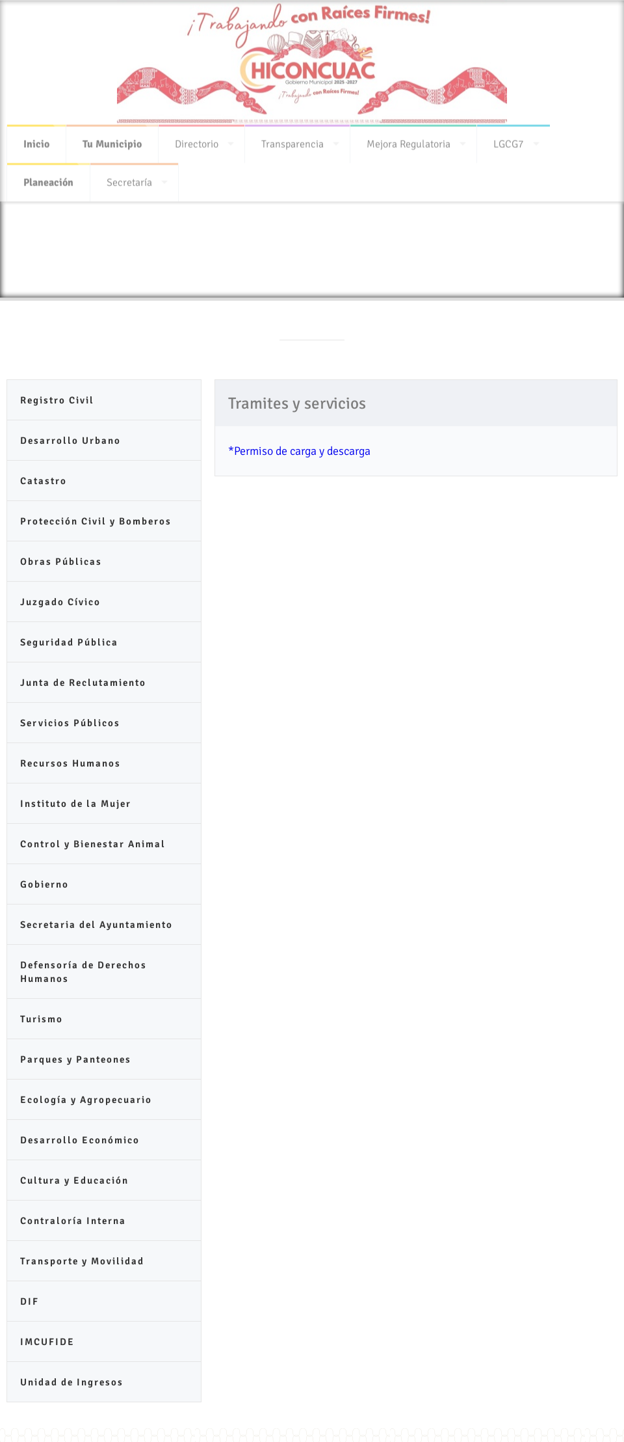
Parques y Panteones (75, 1059)
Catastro (43, 481)
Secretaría (129, 178)
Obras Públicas (61, 561)
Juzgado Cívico (60, 602)
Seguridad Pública (69, 642)
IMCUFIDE (47, 1342)
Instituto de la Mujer (75, 803)
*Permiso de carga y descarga (299, 451)
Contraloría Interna (73, 1221)
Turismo (41, 1019)
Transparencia (292, 139)
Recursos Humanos (70, 763)
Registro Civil (57, 400)
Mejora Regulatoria (408, 139)
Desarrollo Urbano (70, 440)
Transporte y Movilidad (82, 1261)
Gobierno (44, 884)
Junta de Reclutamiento (83, 682)
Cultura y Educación (74, 1180)
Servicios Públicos (70, 723)
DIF (29, 1301)
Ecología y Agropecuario (86, 1100)
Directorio (196, 139)
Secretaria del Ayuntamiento (96, 925)
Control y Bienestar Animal (93, 844)
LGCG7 (508, 139)
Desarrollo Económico (80, 1140)
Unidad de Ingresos (72, 1382)
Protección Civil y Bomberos (96, 521)
